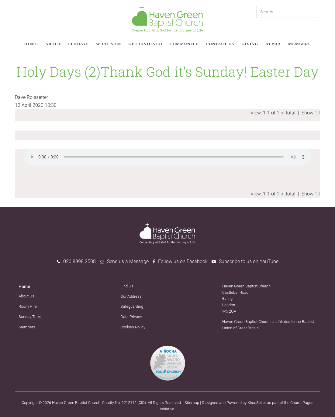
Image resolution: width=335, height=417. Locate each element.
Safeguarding (131, 306)
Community (184, 44)
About (53, 44)
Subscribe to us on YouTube (248, 261)
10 (317, 113)
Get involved (145, 44)
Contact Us (219, 44)
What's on (108, 44)
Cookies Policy (132, 327)
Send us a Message (128, 261)
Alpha (273, 44)
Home (31, 44)
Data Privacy (131, 316)
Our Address (131, 296)
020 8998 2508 (79, 261)
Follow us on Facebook (183, 261)
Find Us (126, 286)
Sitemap (192, 402)
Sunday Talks (30, 316)
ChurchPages (301, 402)
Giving (249, 44)
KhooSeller (256, 402)
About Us (26, 296)
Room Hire (28, 306)
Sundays (78, 44)
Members (299, 44)
